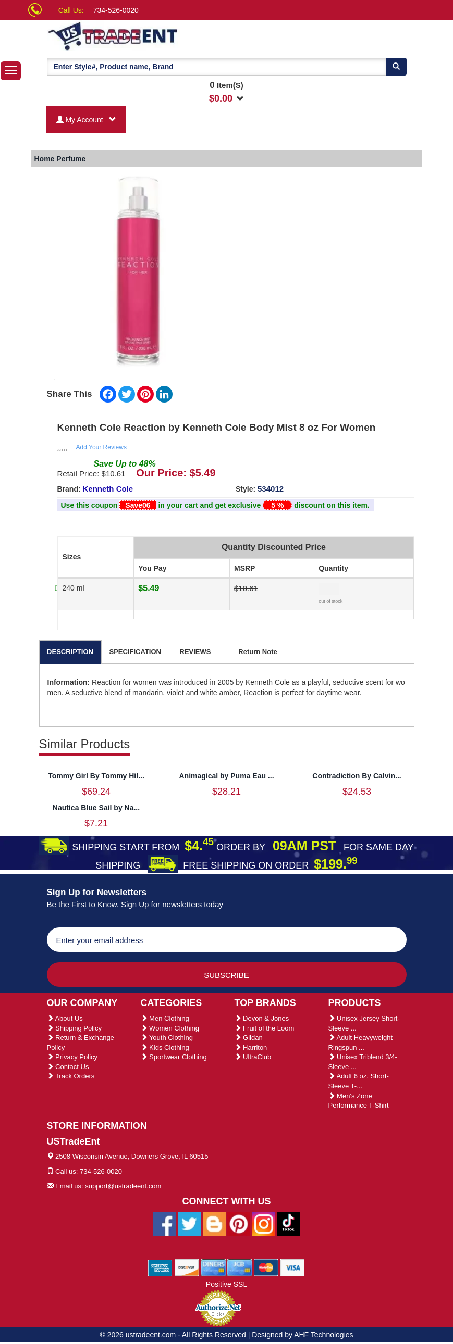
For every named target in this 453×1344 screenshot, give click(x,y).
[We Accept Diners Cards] (213, 1267)
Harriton (251, 1047)
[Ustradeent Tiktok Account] (288, 1223)
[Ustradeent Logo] (148, 35)
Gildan (249, 1037)
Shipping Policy (74, 1028)
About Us (65, 1018)
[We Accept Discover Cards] (187, 1267)
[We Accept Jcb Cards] (239, 1267)
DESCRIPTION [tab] (70, 652)
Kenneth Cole (108, 488)
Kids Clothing (165, 1047)
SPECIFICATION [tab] (135, 652)
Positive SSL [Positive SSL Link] (226, 1284)
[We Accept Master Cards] (266, 1267)
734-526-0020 (116, 10)
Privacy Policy (72, 1057)
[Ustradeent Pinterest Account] (238, 1223)
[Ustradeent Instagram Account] (263, 1223)
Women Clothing (170, 1028)
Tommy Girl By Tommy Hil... (96, 776)
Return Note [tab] (257, 652)
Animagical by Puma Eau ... (226, 776)
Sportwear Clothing (174, 1057)
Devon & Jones (262, 1018)
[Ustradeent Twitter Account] (189, 1223)
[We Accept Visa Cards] (292, 1267)
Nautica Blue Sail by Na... (96, 807)
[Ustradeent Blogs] (214, 1223)
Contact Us (68, 1067)
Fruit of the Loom (265, 1028)
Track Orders (71, 1076)
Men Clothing (165, 1018)
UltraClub (253, 1057)
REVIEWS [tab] (195, 652)
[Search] (396, 67)
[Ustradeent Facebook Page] (164, 1223)
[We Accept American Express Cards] (160, 1267)
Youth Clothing (167, 1037)
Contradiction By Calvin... (356, 776)
